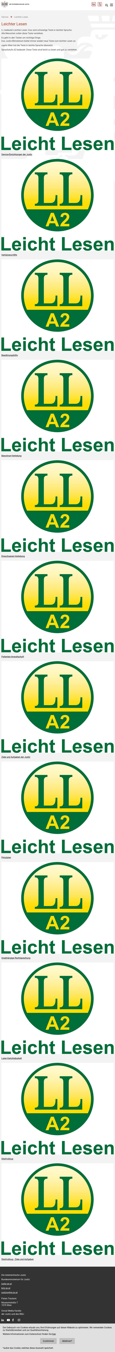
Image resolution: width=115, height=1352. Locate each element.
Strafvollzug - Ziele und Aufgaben (17, 1259)
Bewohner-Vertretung (11, 456)
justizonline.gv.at (9, 1292)
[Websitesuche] (106, 5)
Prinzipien (6, 857)
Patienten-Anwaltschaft (12, 656)
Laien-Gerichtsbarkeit (11, 1058)
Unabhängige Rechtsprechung (15, 958)
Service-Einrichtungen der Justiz (16, 154)
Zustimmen (48, 1341)
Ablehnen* (67, 1341)
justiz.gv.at (6, 1283)
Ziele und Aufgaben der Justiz (15, 757)
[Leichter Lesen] (95, 5)
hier (54, 1334)
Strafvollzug (7, 1159)
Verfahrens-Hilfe (9, 255)
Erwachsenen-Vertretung (13, 556)
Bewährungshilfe (9, 355)
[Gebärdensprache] (101, 5)
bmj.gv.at (5, 1288)
